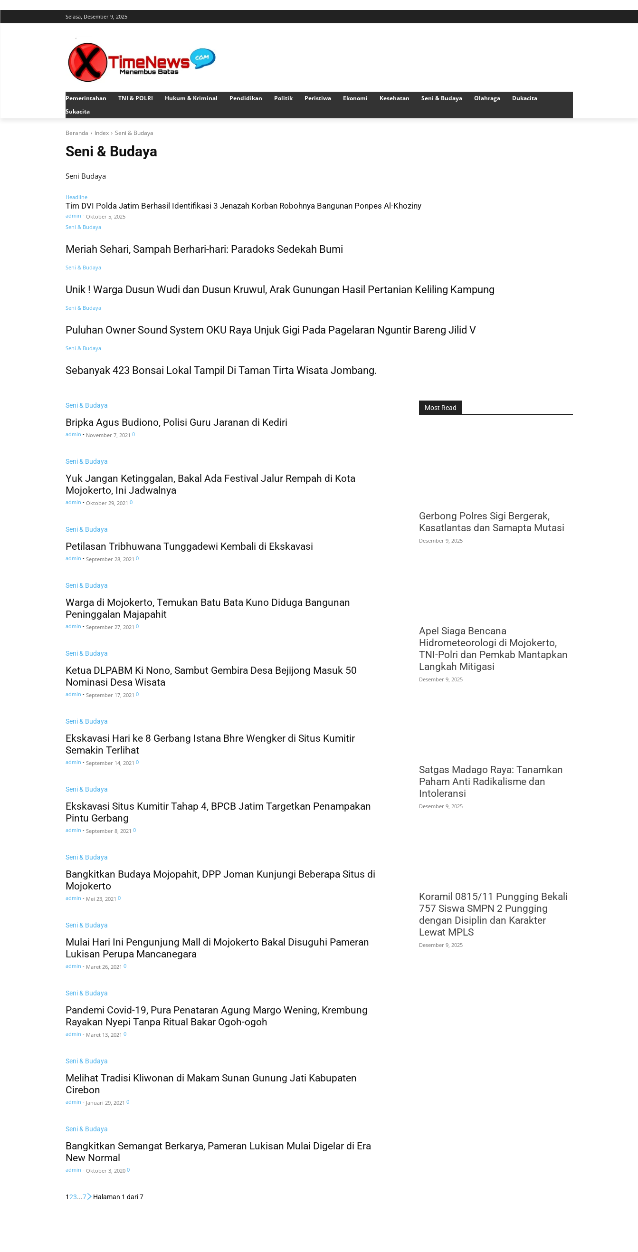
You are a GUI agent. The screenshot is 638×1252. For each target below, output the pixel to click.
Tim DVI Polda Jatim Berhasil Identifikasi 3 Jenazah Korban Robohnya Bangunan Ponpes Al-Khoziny (243, 205)
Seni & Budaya (83, 226)
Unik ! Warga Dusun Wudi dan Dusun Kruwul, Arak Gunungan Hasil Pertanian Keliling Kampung (280, 290)
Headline (76, 197)
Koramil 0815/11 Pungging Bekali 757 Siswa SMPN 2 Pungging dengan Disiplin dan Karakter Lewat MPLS (493, 914)
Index (102, 133)
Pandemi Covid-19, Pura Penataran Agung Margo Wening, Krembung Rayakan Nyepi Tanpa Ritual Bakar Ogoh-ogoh (217, 1016)
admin (73, 215)
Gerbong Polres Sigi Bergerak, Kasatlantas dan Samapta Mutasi (491, 522)
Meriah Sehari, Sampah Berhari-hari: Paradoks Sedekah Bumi (204, 249)
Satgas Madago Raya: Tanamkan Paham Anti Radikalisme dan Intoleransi (491, 781)
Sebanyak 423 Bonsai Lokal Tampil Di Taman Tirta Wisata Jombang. (221, 370)
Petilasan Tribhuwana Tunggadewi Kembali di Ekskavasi (189, 546)
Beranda (77, 133)
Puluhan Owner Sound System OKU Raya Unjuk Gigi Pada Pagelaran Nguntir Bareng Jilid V (273, 330)
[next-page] (89, 1197)
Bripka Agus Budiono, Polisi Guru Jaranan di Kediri (176, 422)
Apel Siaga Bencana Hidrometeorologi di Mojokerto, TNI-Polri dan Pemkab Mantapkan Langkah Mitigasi (493, 648)
